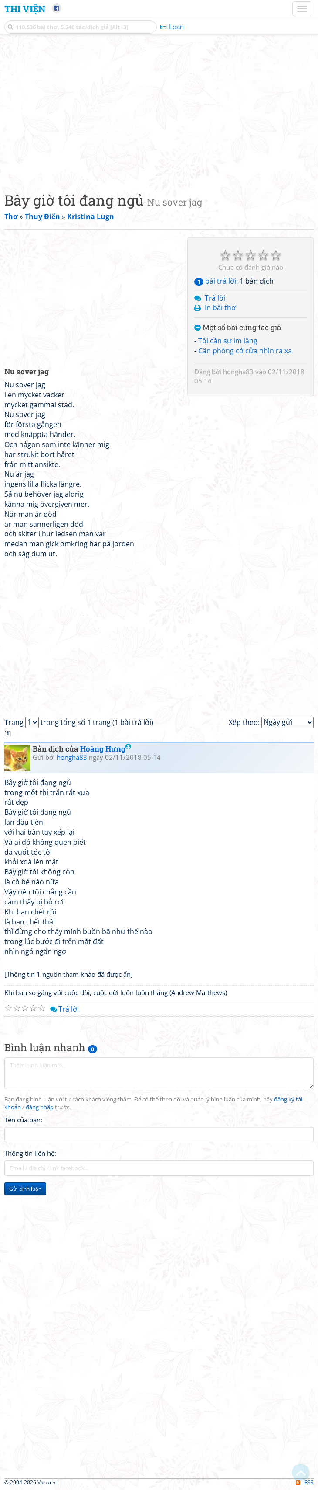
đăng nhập (40, 1107)
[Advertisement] (159, 111)
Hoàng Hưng (105, 749)
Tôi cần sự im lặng (227, 340)
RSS (305, 1482)
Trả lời (215, 298)
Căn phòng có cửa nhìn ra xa (245, 351)
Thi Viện (24, 9)
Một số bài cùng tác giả (237, 328)
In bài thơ (220, 307)
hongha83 (238, 371)
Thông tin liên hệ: (30, 1153)
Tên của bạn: (23, 1119)
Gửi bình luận (25, 1188)
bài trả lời (215, 281)
